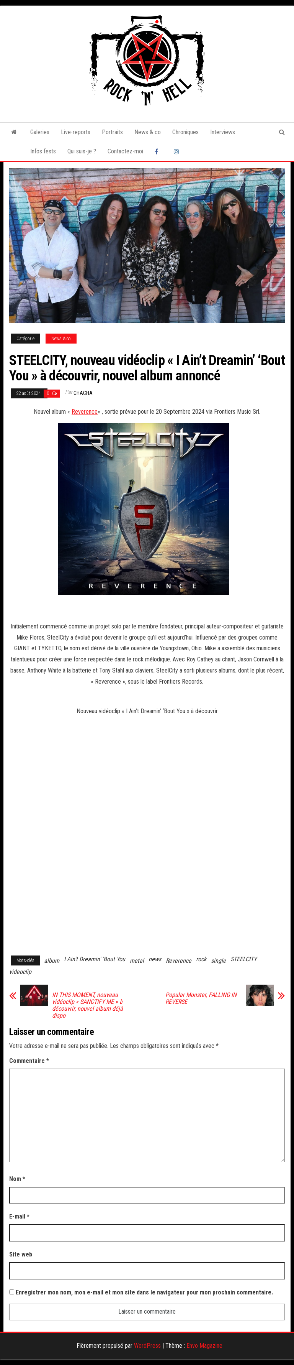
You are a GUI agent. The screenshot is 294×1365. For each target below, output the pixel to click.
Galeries (39, 132)
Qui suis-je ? (81, 151)
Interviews (222, 132)
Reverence (85, 411)
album (51, 960)
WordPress (147, 1345)
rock (201, 959)
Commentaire (29, 1060)
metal (137, 960)
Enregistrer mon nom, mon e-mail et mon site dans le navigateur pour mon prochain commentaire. (144, 1292)
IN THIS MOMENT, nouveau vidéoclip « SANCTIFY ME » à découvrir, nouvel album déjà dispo (87, 1005)
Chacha (83, 393)
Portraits (112, 132)
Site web (20, 1254)
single (218, 960)
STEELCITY (243, 959)
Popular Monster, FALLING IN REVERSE (201, 998)
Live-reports (75, 132)
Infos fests (43, 151)
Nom (17, 1178)
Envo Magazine (204, 1345)
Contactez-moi (125, 151)
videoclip (20, 971)
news (155, 959)
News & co (147, 132)
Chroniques (185, 132)
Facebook (158, 151)
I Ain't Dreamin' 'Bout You (94, 959)
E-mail (19, 1216)
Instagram (177, 151)
